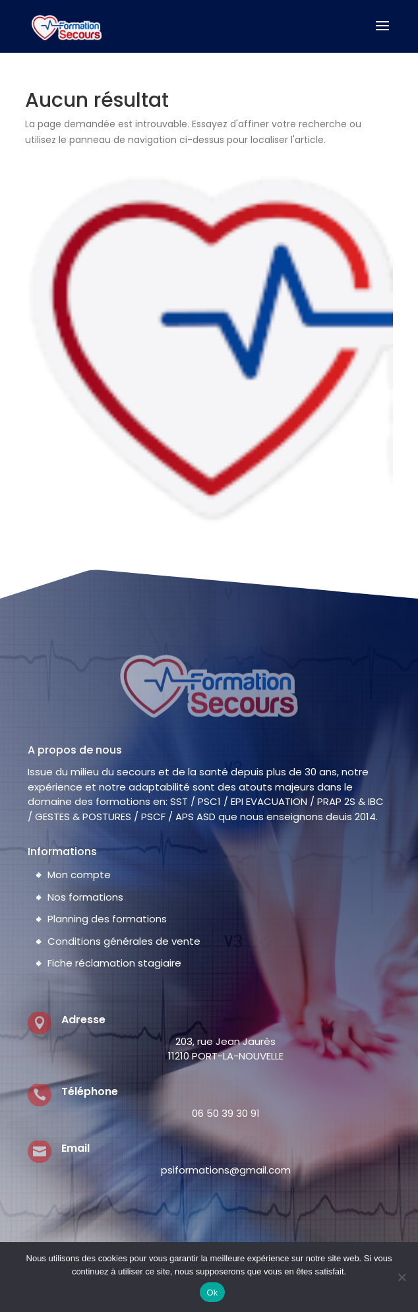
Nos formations (85, 897)
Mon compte (79, 874)
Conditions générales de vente (123, 941)
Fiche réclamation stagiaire (114, 963)
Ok (212, 1292)
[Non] (401, 1277)
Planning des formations (107, 919)
